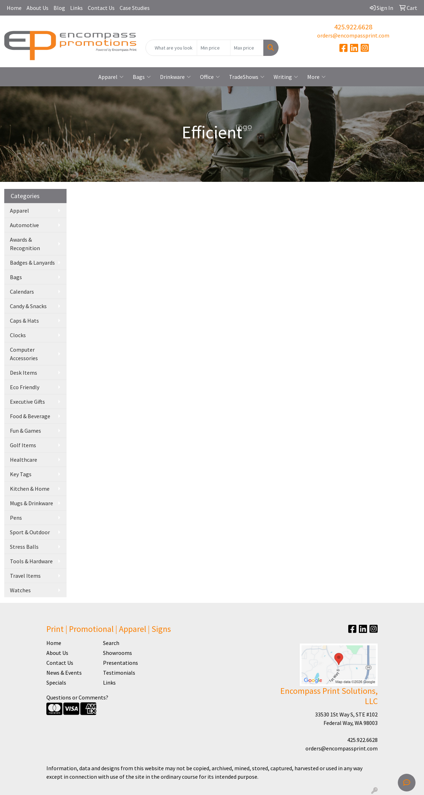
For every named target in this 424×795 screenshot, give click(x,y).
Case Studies (135, 7)
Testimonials (119, 672)
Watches (20, 590)
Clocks (18, 335)
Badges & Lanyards (32, 262)
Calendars (22, 291)
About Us (37, 7)
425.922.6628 (353, 26)
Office (210, 77)
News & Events (64, 672)
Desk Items (23, 372)
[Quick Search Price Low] (213, 48)
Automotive (24, 225)
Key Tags (20, 474)
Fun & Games (25, 430)
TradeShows (246, 77)
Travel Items (25, 575)
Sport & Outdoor (30, 532)
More (316, 77)
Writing (286, 77)
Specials (56, 682)
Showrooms (117, 652)
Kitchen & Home (30, 488)
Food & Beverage (30, 416)
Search (111, 642)
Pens (16, 517)
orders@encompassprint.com (353, 35)
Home (14, 7)
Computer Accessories (24, 354)
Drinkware (175, 77)
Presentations (120, 662)
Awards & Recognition (25, 244)
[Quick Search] (171, 48)
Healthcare (23, 459)
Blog (59, 7)
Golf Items (23, 445)
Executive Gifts (27, 401)
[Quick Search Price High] (247, 48)
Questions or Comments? (77, 697)
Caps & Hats (24, 320)
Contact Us (101, 7)
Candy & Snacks (28, 306)
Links (76, 7)
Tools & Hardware (31, 561)
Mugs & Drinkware (31, 503)
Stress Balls (24, 546)
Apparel (111, 77)
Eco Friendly (24, 387)
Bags (142, 77)
